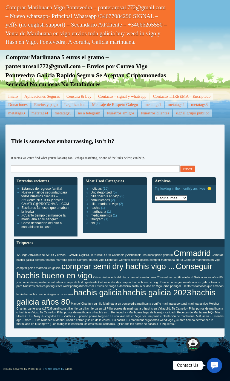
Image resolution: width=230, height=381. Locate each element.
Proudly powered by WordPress (22, 368)
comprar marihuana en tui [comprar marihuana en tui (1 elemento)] (166, 259)
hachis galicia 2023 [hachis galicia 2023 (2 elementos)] (157, 292)
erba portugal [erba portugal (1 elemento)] (172, 286)
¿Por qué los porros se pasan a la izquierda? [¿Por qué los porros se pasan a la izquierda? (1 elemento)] (146, 323)
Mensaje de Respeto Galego (115, 104)
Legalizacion (74, 104)
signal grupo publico (192, 113)
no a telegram (89, 113)
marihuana (98, 211)
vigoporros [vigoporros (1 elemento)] (152, 320)
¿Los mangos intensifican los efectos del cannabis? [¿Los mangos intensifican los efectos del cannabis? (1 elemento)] (83, 323)
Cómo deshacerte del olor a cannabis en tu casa (41, 225)
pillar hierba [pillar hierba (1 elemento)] (74, 308)
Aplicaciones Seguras (42, 96)
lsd (93, 223)
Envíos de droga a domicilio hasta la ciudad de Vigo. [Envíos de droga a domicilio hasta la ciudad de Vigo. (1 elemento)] (128, 286)
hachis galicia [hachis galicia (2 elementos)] (98, 292)
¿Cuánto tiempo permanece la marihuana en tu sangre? (43, 217)
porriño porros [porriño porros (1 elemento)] (88, 316)
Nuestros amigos (120, 113)
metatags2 (176, 104)
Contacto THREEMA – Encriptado (182, 96)
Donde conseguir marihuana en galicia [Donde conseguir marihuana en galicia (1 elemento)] (185, 282)
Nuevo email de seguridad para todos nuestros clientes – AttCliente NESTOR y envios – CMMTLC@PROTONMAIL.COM (45, 198)
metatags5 (63, 113)
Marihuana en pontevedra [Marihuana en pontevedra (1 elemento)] (119, 303)
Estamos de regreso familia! (41, 188)
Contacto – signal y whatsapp (122, 96)
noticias (96, 188)
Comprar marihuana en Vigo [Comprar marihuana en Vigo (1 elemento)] (202, 259)
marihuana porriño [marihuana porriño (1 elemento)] (149, 303)
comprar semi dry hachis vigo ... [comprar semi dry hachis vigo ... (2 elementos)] (118, 266)
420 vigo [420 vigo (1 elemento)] (21, 254)
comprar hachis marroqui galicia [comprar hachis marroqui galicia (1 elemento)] (55, 259)
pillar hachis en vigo (105, 196)
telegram (97, 219)
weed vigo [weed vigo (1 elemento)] (166, 320)
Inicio (13, 96)
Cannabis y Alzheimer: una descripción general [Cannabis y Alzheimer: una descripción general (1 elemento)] (142, 254)
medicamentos (101, 215)
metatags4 (39, 113)
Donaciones (18, 104)
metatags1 (153, 104)
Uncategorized (101, 192)
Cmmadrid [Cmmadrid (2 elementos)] (192, 253)
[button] (214, 365)
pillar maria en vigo (104, 204)
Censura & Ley (79, 96)
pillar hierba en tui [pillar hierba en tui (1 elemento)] (94, 308)
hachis (95, 208)
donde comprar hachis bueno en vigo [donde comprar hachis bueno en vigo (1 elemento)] (135, 282)
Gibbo (69, 368)
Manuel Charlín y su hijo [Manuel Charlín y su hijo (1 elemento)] (86, 303)
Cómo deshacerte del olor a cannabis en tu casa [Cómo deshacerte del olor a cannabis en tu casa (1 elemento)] (124, 277)
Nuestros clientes (155, 113)
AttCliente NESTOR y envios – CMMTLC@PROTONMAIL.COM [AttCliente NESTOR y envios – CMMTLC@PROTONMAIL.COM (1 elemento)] (69, 254)
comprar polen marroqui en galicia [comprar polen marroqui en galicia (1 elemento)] (38, 268)
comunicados (100, 200)
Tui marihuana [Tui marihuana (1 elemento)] (135, 320)
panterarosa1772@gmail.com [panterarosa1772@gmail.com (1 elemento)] (47, 308)
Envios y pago (46, 104)
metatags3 (199, 104)
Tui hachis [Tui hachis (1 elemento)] (118, 320)
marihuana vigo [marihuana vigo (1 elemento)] (198, 303)
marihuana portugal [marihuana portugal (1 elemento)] (174, 303)
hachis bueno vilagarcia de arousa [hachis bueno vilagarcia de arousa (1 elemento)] (50, 294)
